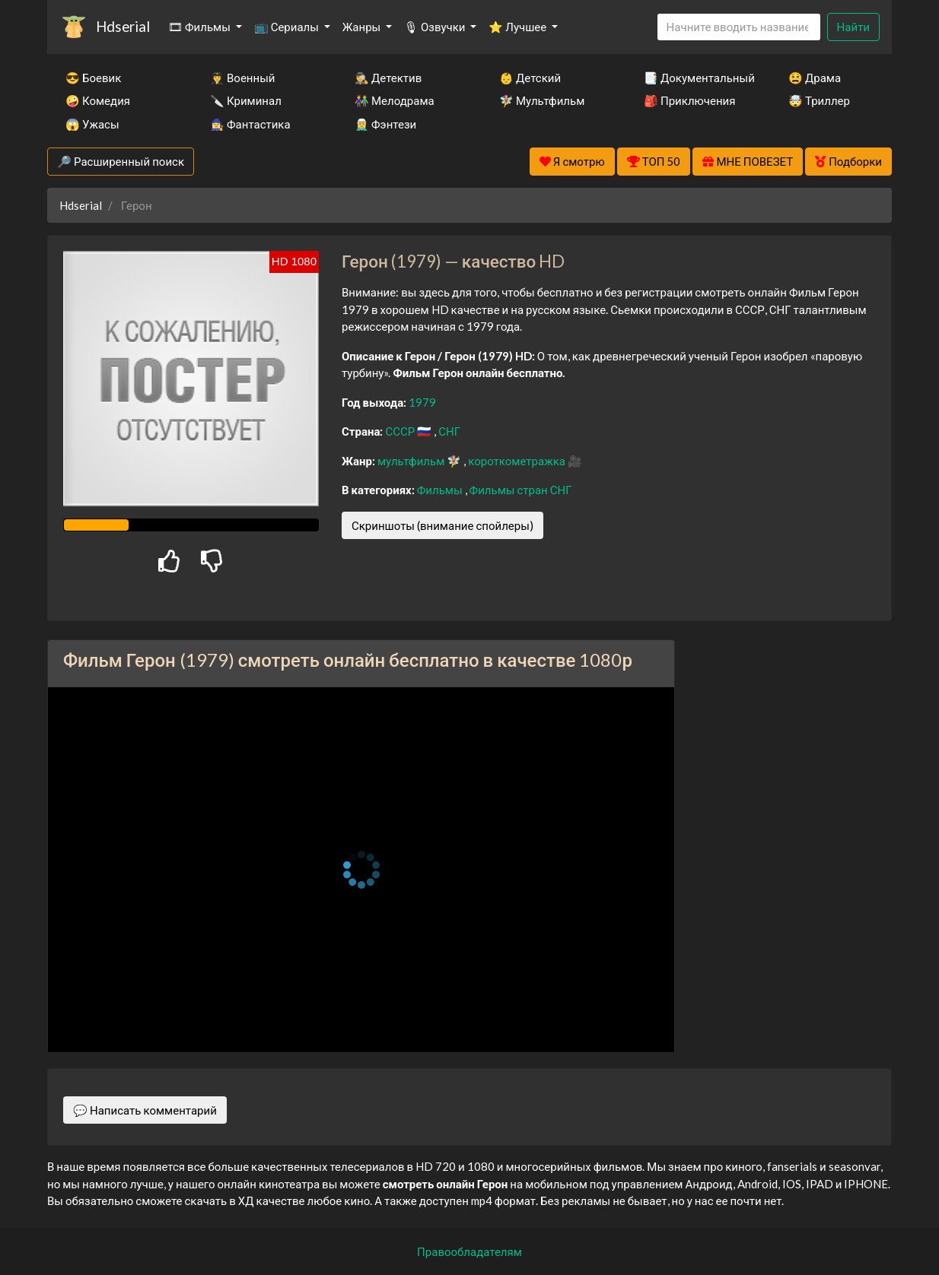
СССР (401, 431)
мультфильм (412, 461)
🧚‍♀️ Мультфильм (541, 100)
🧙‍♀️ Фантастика (250, 124)
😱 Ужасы (92, 124)
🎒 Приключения (689, 100)
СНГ (449, 431)
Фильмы (441, 489)
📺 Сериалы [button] (287, 26)
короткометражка (518, 461)
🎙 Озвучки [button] (435, 26)
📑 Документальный (695, 77)
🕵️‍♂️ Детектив (388, 77)
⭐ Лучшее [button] (519, 26)
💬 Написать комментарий (145, 1110)
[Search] (739, 27)
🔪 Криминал (246, 100)
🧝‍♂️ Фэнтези (385, 124)
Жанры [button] (363, 26)
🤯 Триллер (819, 100)
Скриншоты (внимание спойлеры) (442, 525)
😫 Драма (814, 77)
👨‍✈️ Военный (242, 77)
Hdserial (123, 26)
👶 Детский (530, 77)
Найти (853, 26)
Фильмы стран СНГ (521, 489)
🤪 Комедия (97, 100)
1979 (422, 402)
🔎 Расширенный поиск (120, 161)
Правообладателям (469, 1251)
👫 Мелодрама (394, 100)
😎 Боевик (93, 77)
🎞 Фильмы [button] (200, 26)
